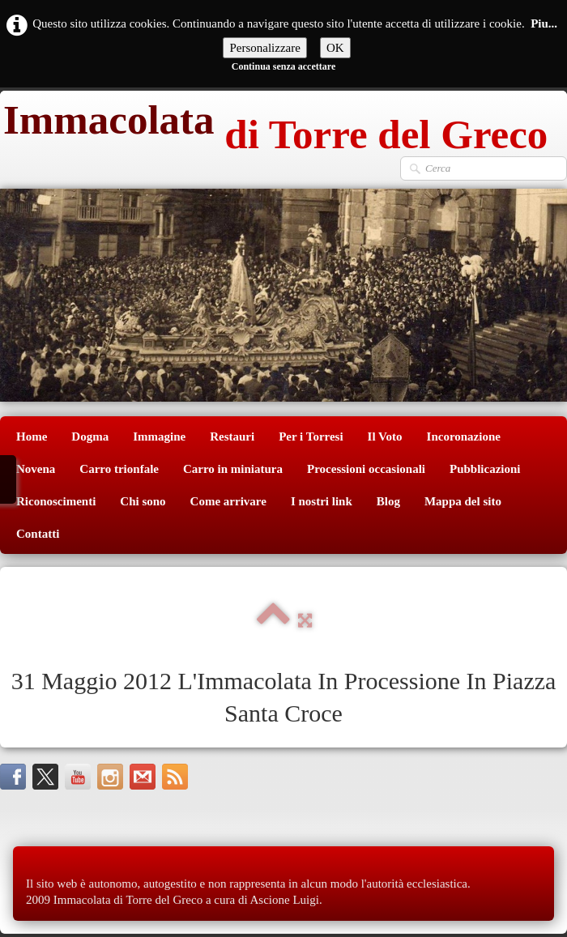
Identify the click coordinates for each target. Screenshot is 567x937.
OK (335, 47)
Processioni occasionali (366, 468)
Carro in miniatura (233, 468)
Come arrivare (228, 501)
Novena (35, 468)
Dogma (90, 436)
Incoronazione (464, 436)
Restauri (232, 436)
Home (31, 436)
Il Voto (385, 436)
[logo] (274, 123)
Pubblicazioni (485, 468)
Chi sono (142, 501)
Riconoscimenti (56, 501)
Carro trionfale (119, 468)
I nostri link (321, 501)
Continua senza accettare (283, 66)
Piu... (544, 23)
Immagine (159, 436)
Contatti (37, 533)
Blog (388, 501)
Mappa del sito (462, 501)
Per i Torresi (311, 436)
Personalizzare (264, 47)
